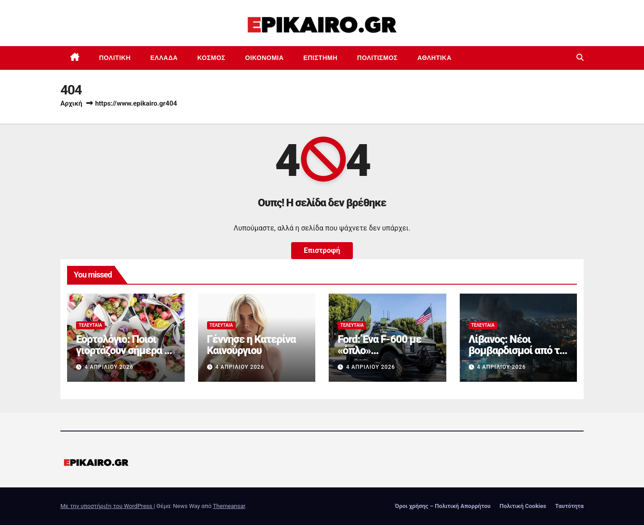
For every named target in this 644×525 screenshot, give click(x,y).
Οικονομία (264, 58)
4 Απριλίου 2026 (109, 367)
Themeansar (229, 506)
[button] (580, 57)
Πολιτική (115, 58)
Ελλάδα (164, 58)
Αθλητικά (434, 58)
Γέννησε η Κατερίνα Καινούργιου (251, 345)
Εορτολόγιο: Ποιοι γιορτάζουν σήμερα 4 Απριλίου (122, 350)
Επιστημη (320, 58)
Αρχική (71, 103)
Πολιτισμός (377, 58)
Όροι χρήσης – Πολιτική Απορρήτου (443, 506)
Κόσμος (211, 58)
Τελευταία (90, 325)
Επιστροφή (322, 250)
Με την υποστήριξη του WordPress (106, 506)
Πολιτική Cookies (523, 506)
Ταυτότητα (569, 506)
